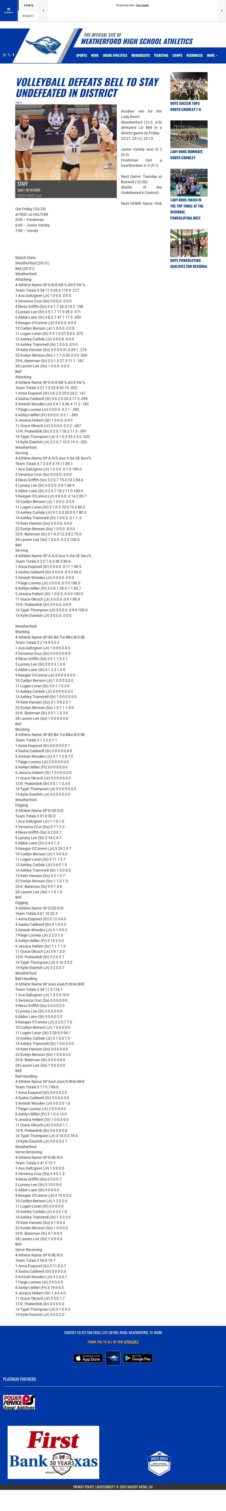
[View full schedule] (9, 10)
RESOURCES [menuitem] (194, 55)
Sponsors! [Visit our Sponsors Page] (131, 1341)
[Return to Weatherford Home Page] (43, 45)
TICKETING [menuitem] (161, 55)
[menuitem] (95, 55)
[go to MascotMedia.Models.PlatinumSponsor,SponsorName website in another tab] (113, 1402)
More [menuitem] (212, 55)
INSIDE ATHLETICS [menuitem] (115, 55)
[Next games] (222, 10)
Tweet (18, 102)
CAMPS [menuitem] (177, 55)
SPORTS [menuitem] (81, 55)
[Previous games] (43, 10)
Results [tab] (28, 16)
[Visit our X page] (9, 55)
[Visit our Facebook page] (13, 55)
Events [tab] (29, 5)
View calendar (142, 5)
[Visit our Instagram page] (5, 55)
